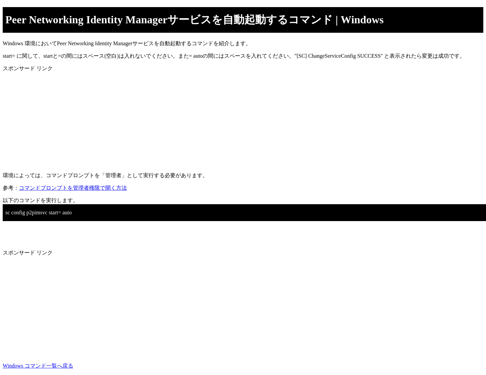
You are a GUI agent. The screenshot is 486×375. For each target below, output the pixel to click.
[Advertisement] (205, 119)
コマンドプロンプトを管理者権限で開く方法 (73, 188)
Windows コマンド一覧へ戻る (38, 366)
